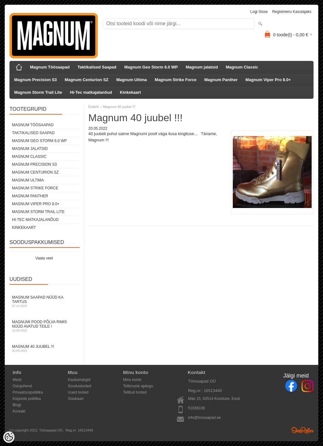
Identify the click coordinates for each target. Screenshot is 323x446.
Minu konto (132, 380)
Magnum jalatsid (202, 67)
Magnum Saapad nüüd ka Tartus (44, 301)
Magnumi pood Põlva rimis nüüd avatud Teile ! (44, 326)
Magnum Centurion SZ (87, 79)
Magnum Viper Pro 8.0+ (268, 79)
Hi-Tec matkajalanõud (91, 92)
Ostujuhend (22, 386)
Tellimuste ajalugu (138, 386)
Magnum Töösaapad (50, 67)
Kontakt (19, 411)
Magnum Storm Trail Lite (38, 92)
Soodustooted (79, 386)
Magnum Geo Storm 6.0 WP (151, 67)
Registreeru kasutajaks (291, 11)
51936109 (196, 408)
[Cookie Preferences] (9, 437)
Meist (17, 380)
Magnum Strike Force (176, 79)
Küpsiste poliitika (27, 398)
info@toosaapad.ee (204, 417)
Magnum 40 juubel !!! (44, 348)
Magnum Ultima (131, 79)
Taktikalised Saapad (97, 67)
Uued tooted (78, 392)
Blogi (17, 405)
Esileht (93, 107)
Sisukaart (76, 398)
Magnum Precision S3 (35, 79)
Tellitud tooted (134, 392)
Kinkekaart (130, 92)
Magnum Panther (221, 79)
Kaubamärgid (79, 380)
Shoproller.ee (302, 430)
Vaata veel (44, 258)
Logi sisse (259, 11)
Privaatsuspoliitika (28, 392)
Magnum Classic (242, 67)
